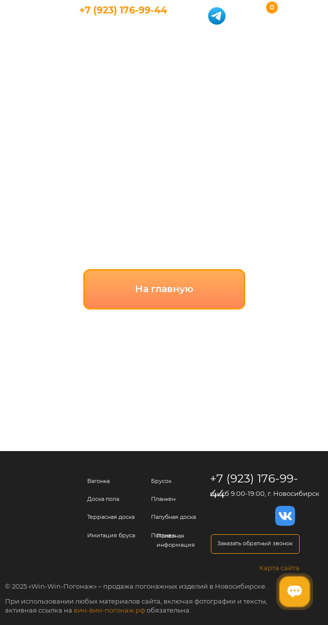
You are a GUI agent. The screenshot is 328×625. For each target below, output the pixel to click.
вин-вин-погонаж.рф (109, 610)
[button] (255, 544)
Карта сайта (279, 568)
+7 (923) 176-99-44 (123, 10)
